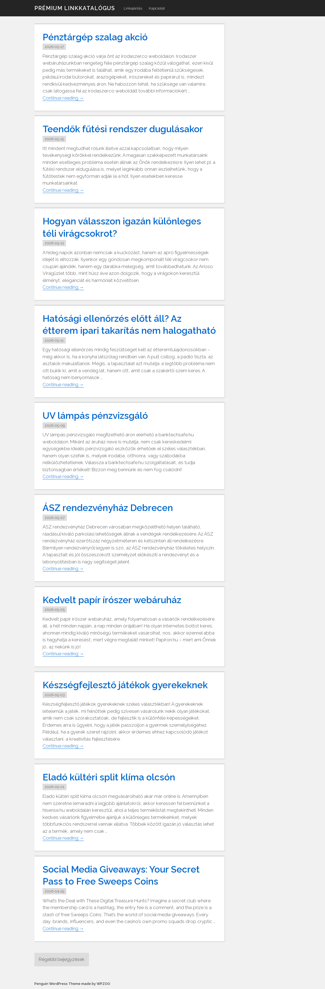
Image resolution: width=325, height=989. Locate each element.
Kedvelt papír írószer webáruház (112, 599)
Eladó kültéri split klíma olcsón (109, 777)
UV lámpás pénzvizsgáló (96, 415)
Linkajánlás (133, 8)
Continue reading (64, 98)
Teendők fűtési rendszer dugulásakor (123, 129)
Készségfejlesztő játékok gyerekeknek (125, 685)
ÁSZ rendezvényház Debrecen (108, 507)
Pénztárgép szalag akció (95, 37)
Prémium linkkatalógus (74, 8)
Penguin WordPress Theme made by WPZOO (72, 984)
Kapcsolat (157, 8)
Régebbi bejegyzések (62, 959)
